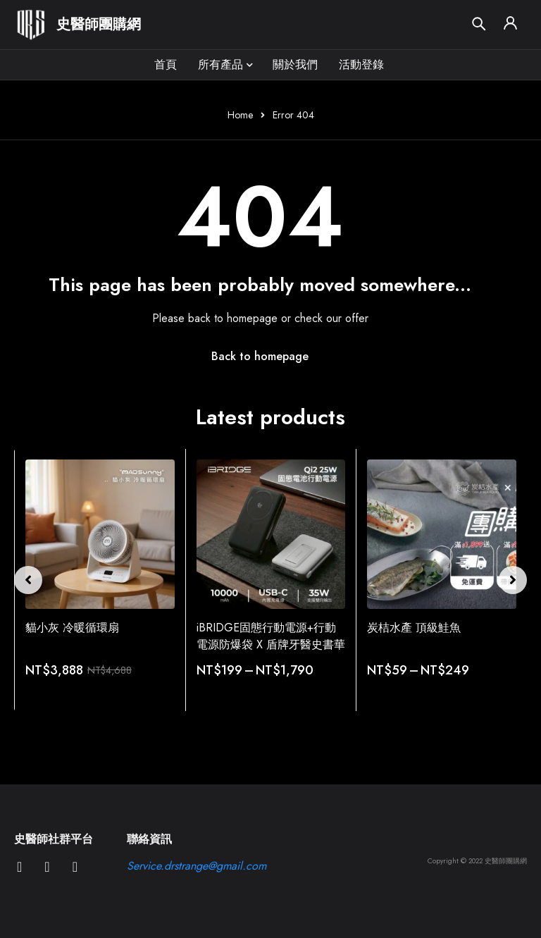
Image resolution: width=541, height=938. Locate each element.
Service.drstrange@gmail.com (196, 866)
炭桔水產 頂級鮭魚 (414, 627)
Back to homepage (260, 356)
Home (240, 115)
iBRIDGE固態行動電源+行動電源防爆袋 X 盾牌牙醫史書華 (271, 636)
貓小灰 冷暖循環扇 (72, 627)
